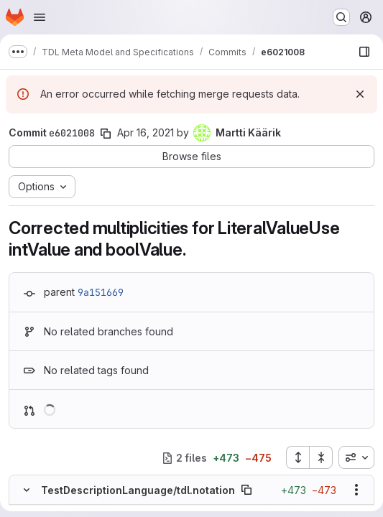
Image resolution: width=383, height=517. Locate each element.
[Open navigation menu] (39, 17)
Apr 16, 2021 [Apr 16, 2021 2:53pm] (145, 132)
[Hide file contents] (26, 489)
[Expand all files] (297, 457)
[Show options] (356, 489)
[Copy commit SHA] (105, 133)
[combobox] (356, 457)
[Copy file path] (246, 489)
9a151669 (101, 292)
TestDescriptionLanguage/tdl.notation (138, 490)
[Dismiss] (360, 94)
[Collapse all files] (321, 457)
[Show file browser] (364, 51)
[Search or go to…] (341, 17)
